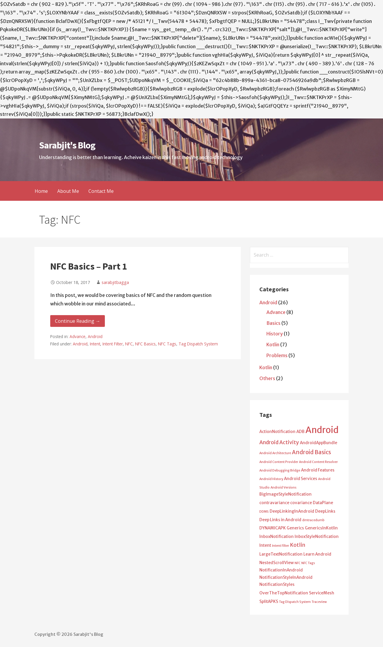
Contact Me (101, 191)
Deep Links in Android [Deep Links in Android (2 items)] (280, 519)
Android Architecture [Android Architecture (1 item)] (275, 453)
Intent (95, 344)
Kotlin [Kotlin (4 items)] (297, 545)
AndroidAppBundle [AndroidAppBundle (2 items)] (318, 442)
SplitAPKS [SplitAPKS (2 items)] (268, 601)
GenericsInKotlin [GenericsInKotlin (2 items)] (321, 528)
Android (95, 336)
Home (41, 191)
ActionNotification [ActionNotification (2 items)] (277, 431)
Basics (273, 323)
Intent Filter (113, 344)
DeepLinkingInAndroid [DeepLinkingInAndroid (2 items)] (292, 511)
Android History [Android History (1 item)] (271, 479)
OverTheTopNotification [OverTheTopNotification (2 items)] (283, 593)
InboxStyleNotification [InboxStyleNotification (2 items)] (317, 536)
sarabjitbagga (115, 282)
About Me (68, 191)
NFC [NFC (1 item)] (297, 563)
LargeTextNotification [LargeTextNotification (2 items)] (281, 554)
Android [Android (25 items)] (322, 429)
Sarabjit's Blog (67, 145)
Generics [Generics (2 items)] (295, 528)
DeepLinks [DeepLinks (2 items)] (325, 511)
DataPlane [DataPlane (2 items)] (323, 502)
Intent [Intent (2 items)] (265, 545)
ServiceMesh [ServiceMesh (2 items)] (321, 593)
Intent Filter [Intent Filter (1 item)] (280, 546)
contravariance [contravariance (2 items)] (274, 502)
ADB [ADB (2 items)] (300, 431)
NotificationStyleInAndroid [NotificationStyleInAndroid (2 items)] (286, 577)
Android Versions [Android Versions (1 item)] (283, 487)
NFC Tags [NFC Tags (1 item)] (308, 563)
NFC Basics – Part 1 (88, 266)
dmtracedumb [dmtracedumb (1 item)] (313, 520)
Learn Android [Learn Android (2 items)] (317, 554)
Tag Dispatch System (198, 344)
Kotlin (272, 344)
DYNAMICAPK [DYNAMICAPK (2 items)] (272, 528)
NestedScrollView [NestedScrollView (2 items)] (276, 562)
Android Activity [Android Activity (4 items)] (279, 442)
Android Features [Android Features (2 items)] (318, 470)
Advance (77, 336)
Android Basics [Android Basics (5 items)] (311, 452)
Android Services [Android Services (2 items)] (300, 478)
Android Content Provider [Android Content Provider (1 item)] (278, 462)
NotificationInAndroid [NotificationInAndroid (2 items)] (281, 570)
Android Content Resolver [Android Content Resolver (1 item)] (318, 462)
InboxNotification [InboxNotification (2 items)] (276, 536)
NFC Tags (167, 344)
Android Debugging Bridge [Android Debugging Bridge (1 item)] (279, 470)
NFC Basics (145, 344)
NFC (129, 344)
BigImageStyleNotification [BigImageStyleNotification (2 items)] (285, 494)
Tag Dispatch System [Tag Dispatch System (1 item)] (295, 602)
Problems (277, 355)
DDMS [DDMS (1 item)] (264, 512)
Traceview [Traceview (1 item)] (319, 602)
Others (267, 378)
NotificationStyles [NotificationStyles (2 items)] (277, 584)
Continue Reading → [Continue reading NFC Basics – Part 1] (77, 321)
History (274, 334)
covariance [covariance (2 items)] (301, 502)
